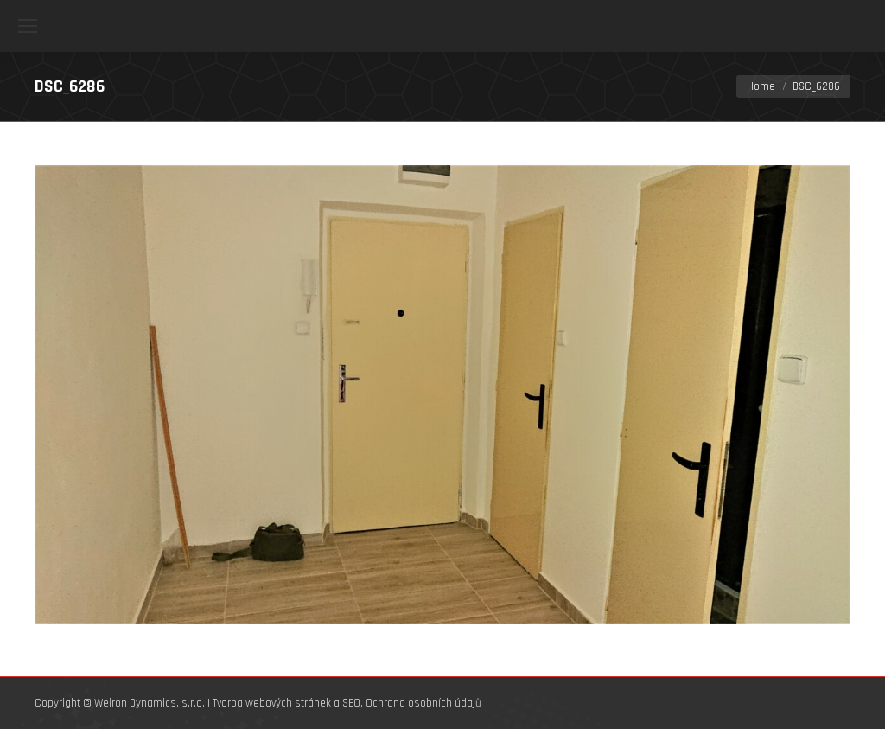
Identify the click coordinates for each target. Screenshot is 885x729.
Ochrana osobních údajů (423, 703)
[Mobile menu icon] (27, 26)
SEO (351, 703)
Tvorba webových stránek (272, 703)
